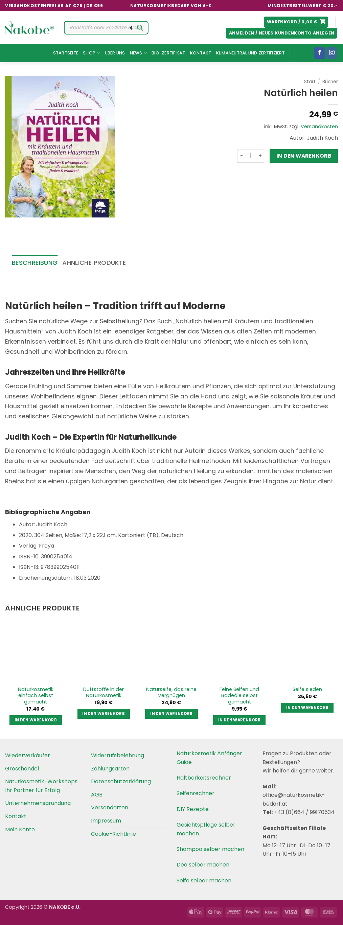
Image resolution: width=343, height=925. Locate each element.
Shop (91, 53)
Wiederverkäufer (27, 755)
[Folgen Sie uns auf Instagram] (331, 53)
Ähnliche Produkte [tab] (94, 262)
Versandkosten (319, 126)
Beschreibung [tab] (35, 262)
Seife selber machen (204, 880)
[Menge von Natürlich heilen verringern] (241, 156)
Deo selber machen (203, 865)
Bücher (330, 81)
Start (310, 81)
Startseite (65, 53)
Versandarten (109, 807)
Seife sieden (307, 689)
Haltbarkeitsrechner (204, 778)
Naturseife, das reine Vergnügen (171, 692)
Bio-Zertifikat (168, 53)
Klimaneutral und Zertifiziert (250, 53)
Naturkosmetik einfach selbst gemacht (35, 695)
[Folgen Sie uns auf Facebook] (319, 53)
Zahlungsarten (110, 768)
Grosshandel (22, 768)
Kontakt (200, 53)
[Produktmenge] (250, 156)
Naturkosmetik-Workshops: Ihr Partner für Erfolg (41, 786)
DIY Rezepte (193, 809)
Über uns (115, 53)
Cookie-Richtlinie (113, 834)
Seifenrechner (195, 793)
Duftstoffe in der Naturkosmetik (103, 692)
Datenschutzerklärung (121, 781)
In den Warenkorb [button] (36, 720)
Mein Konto (20, 829)
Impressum (106, 821)
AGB (96, 795)
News (138, 53)
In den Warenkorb (303, 155)
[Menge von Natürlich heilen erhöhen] (260, 156)
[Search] (140, 27)
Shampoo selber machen (210, 849)
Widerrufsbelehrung (117, 755)
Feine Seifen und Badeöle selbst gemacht (239, 695)
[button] (296, 22)
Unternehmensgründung (38, 803)
